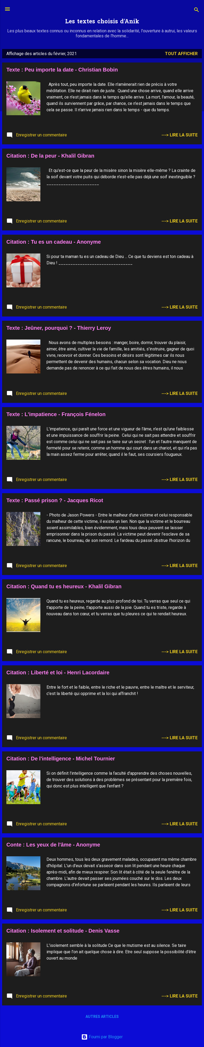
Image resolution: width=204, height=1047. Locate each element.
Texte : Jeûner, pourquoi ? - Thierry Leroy (58, 328)
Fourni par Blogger (102, 1036)
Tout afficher (181, 53)
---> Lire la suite (180, 134)
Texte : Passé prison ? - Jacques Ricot (54, 500)
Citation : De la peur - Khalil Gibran (50, 156)
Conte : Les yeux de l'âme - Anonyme (53, 845)
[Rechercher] (196, 11)
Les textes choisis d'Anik (102, 21)
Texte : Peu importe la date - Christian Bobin (62, 70)
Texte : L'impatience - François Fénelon (55, 414)
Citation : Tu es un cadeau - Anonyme (53, 242)
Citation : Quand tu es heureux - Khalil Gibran (63, 586)
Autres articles (102, 1016)
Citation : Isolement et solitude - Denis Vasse (63, 931)
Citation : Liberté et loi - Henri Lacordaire (57, 672)
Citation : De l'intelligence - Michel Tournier (60, 758)
